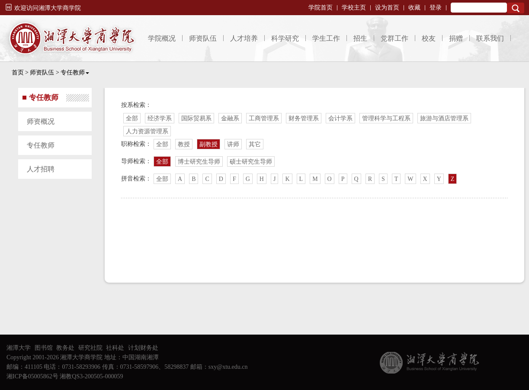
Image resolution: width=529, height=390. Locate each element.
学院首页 (320, 7)
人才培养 (244, 38)
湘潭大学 (18, 348)
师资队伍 (203, 38)
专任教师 (75, 72)
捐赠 (456, 38)
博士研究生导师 (199, 161)
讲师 (233, 144)
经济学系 (159, 118)
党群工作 (394, 38)
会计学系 (340, 118)
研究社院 (90, 348)
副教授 (208, 144)
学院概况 (162, 38)
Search (515, 8)
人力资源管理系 (147, 131)
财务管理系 (304, 118)
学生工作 (326, 38)
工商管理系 (264, 118)
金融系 (230, 118)
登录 (436, 7)
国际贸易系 (196, 118)
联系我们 (490, 38)
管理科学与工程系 (386, 118)
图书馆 (44, 348)
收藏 (414, 7)
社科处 (115, 348)
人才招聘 (41, 169)
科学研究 (285, 38)
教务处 (65, 348)
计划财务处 (143, 348)
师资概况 (41, 121)
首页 (18, 72)
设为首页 (387, 7)
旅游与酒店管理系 (444, 118)
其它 (255, 144)
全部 (132, 118)
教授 (184, 144)
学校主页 (354, 7)
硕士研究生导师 (251, 161)
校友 (429, 38)
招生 (360, 38)
